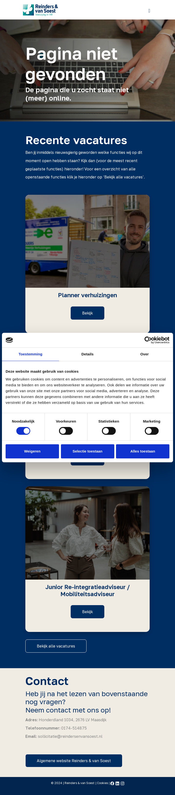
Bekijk (87, 313)
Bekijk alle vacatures (56, 646)
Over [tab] (144, 354)
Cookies (102, 783)
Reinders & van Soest (80, 783)
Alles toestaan (142, 451)
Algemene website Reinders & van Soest (74, 760)
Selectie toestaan (88, 451)
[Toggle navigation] (149, 10)
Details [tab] (87, 354)
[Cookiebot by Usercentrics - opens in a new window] (148, 340)
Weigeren (32, 451)
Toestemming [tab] (30, 354)
